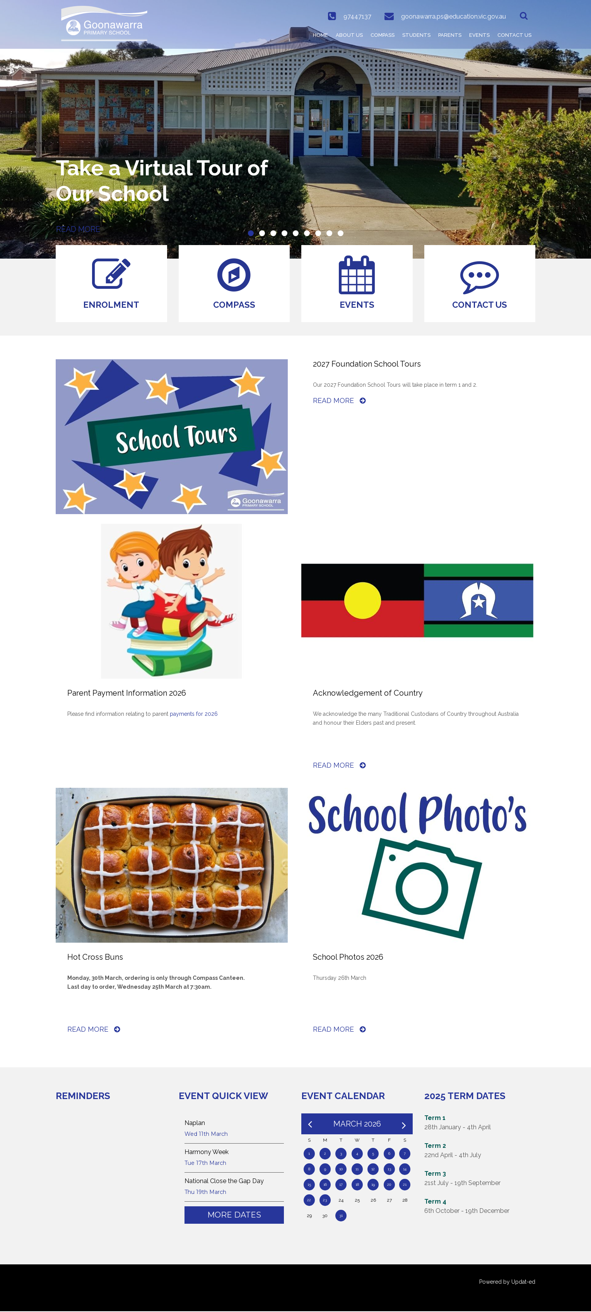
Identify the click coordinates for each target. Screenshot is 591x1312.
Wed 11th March (206, 1134)
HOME (320, 35)
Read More (339, 401)
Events (479, 35)
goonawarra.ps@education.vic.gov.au (453, 16)
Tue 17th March (205, 1163)
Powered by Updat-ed (507, 1282)
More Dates (234, 1215)
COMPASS (383, 35)
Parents (449, 35)
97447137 (357, 16)
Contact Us (514, 35)
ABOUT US (349, 35)
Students (416, 35)
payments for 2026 (194, 715)
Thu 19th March (205, 1192)
